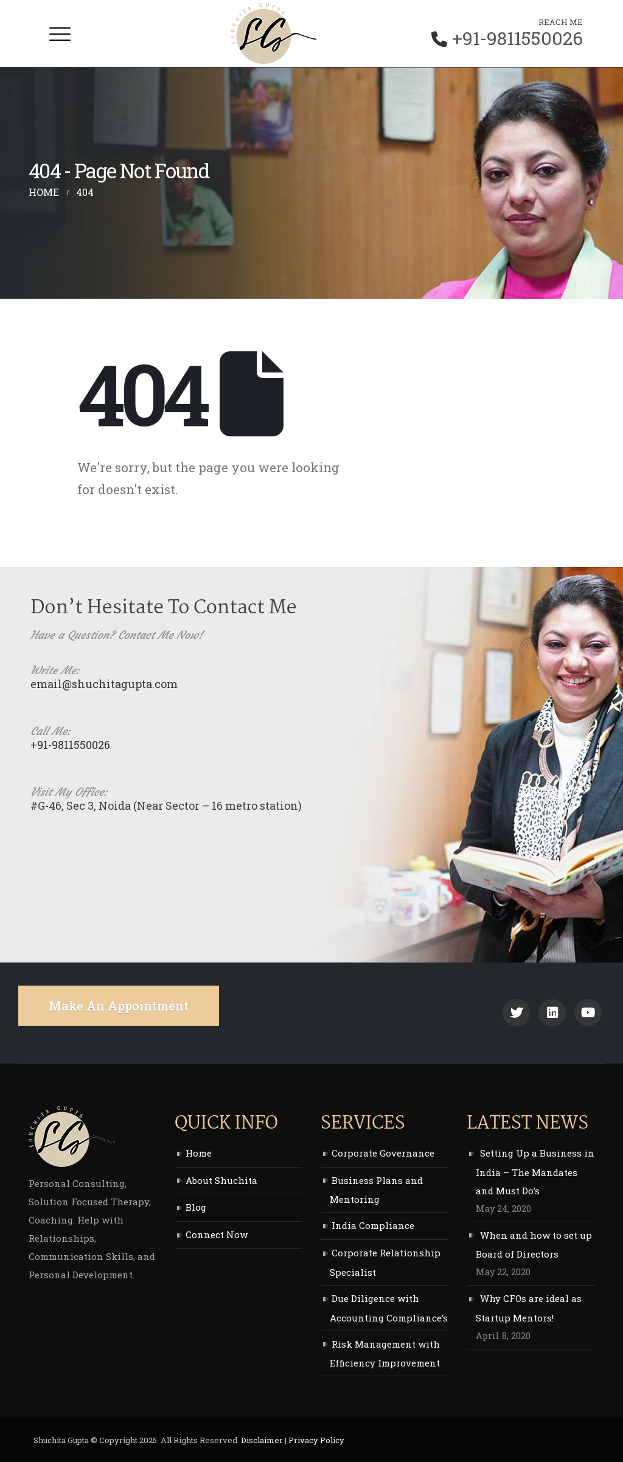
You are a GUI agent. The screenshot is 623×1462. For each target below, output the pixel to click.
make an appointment (119, 1006)
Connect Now (217, 1234)
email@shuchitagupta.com (104, 684)
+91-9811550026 (517, 38)
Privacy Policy (316, 1440)
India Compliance (373, 1225)
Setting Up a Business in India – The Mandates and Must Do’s (535, 1172)
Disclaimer (262, 1440)
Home (199, 1153)
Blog (196, 1207)
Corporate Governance (383, 1153)
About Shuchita (221, 1180)
